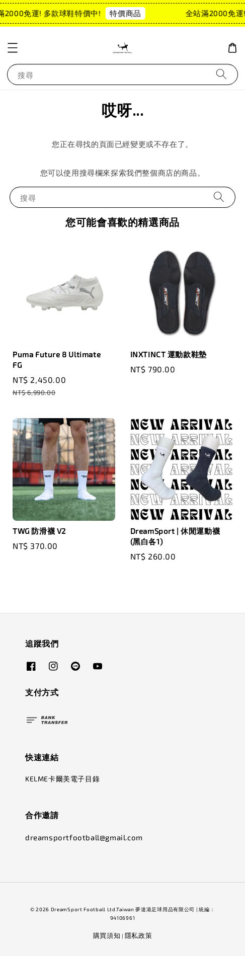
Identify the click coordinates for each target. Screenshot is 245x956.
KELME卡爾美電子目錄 (62, 778)
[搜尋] (221, 74)
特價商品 (128, 13)
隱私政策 (138, 935)
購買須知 (107, 935)
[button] (13, 48)
